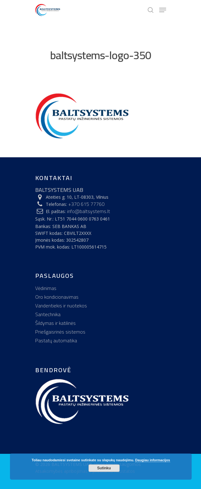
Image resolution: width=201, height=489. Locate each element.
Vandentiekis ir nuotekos (61, 305)
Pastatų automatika (56, 340)
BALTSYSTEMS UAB (59, 190)
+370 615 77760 (86, 204)
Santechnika (47, 314)
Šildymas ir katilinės (55, 323)
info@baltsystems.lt (88, 211)
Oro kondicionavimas (57, 297)
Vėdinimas (45, 288)
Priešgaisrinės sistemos (60, 332)
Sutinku (104, 468)
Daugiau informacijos (152, 460)
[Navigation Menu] (162, 10)
